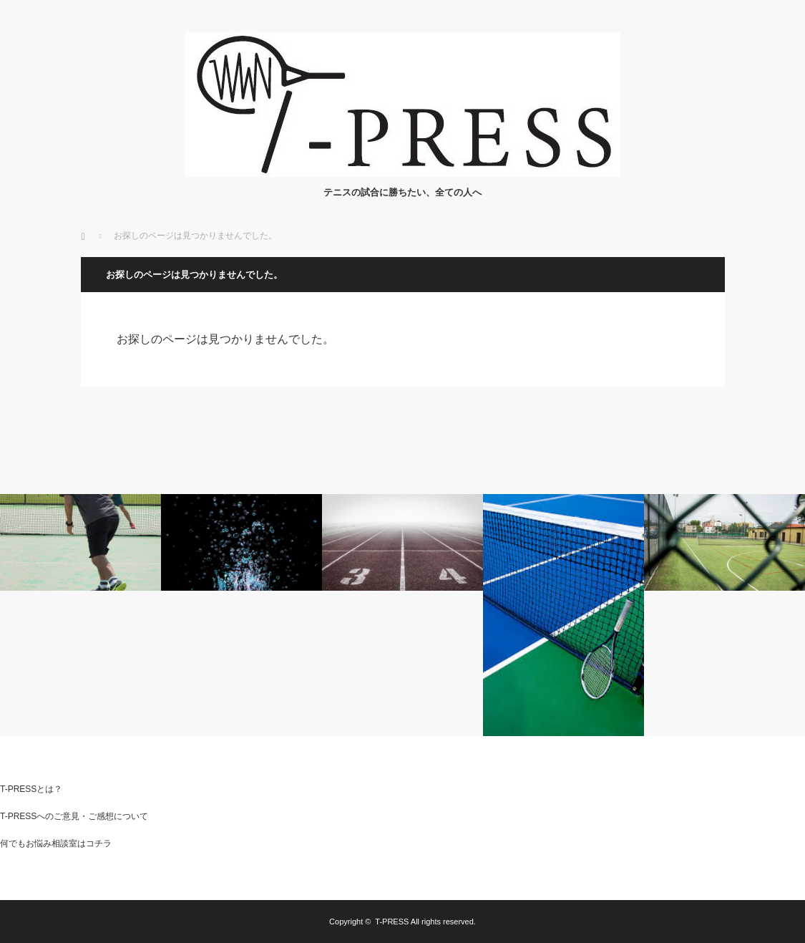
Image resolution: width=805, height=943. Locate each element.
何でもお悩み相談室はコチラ (56, 843)
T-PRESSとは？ (31, 789)
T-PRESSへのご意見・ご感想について (74, 816)
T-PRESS (392, 921)
